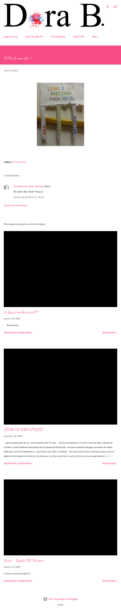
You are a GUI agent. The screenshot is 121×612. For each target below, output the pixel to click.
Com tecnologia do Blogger (60, 598)
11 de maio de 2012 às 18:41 (28, 197)
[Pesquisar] (108, 6)
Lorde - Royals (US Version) (24, 560)
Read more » (110, 332)
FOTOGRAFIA (58, 36)
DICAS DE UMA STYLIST (23, 429)
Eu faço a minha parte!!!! (21, 312)
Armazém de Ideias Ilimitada (28, 186)
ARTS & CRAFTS (34, 36)
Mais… (95, 36)
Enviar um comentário (15, 205)
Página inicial (10, 36)
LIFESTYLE (78, 36)
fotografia (19, 162)
